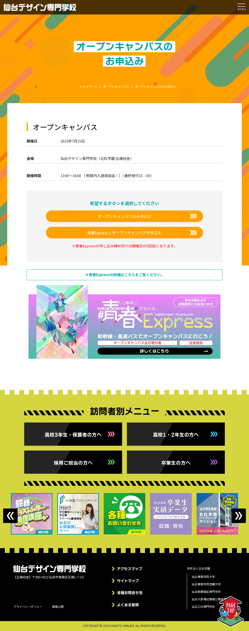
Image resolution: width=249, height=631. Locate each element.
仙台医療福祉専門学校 (206, 591)
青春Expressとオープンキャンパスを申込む (124, 233)
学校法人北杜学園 (198, 568)
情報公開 (58, 606)
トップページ (88, 86)
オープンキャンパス (116, 86)
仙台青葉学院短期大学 (206, 584)
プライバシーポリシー (27, 606)
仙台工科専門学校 (203, 606)
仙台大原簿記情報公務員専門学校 (213, 599)
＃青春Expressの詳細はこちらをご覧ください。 (124, 274)
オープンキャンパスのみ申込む (125, 216)
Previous (10, 516)
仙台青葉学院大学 (203, 576)
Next (238, 516)
